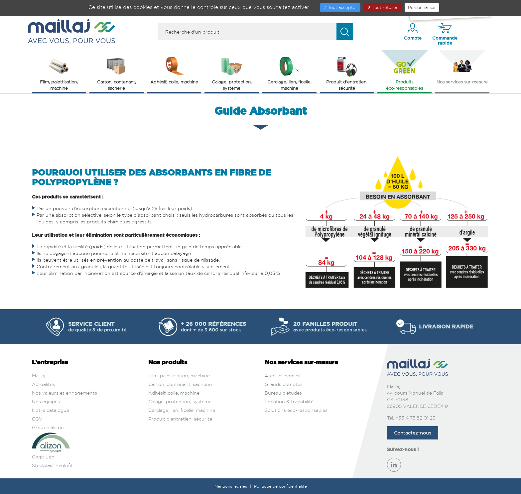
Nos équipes (46, 401)
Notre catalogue (50, 410)
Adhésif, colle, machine (173, 393)
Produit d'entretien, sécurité (180, 419)
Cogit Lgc (43, 456)
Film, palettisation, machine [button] (59, 73)
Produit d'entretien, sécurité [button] (346, 73)
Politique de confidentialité (280, 486)
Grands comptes (284, 384)
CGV (37, 419)
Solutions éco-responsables (296, 410)
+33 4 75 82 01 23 (415, 418)
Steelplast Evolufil (52, 465)
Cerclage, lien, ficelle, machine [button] (289, 73)
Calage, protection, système (179, 401)
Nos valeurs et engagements (64, 393)
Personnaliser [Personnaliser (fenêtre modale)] (422, 7)
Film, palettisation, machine (179, 375)
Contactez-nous (412, 432)
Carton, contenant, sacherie (180, 384)
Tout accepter (340, 7)
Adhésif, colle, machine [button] (174, 69)
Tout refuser (382, 7)
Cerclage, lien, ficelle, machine (181, 410)
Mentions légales (231, 486)
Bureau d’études (283, 393)
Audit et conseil (282, 375)
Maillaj (38, 375)
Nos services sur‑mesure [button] (462, 69)
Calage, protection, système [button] (232, 73)
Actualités (43, 384)
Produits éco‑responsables (404, 73)
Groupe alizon (48, 427)
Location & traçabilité (289, 401)
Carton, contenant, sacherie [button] (116, 73)
